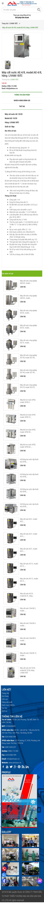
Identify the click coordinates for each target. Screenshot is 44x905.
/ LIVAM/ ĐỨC (13, 23)
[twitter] (11, 766)
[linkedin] (27, 766)
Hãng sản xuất (7, 702)
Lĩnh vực (5, 699)
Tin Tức (4, 708)
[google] (15, 766)
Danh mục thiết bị (8, 705)
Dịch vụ (4, 711)
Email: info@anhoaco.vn (10, 88)
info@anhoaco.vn (13, 759)
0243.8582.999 (10, 737)
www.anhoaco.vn (15, 763)
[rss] (23, 766)
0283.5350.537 (10, 747)
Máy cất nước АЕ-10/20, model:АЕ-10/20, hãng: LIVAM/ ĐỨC (27, 670)
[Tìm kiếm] (39, 10)
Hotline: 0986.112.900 (9, 86)
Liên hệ (4, 83)
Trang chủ (5, 23)
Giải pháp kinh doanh (22, 17)
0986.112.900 (13, 751)
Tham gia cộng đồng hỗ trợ (22, 15)
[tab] (22, 95)
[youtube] (7, 766)
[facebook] (3, 766)
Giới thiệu (5, 696)
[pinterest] (19, 766)
